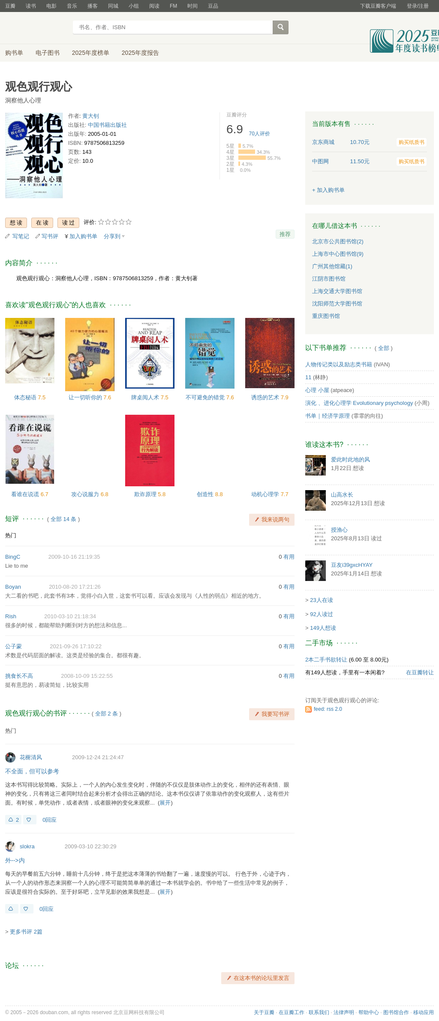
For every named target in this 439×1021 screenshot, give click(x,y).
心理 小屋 (317, 390)
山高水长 (342, 494)
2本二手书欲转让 (326, 659)
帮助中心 (368, 1012)
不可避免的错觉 (206, 397)
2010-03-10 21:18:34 (70, 616)
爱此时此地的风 (350, 459)
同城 (113, 6)
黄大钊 (90, 116)
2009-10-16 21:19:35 (74, 557)
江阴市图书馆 (329, 278)
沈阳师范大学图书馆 (337, 303)
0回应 (49, 820)
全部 (383, 348)
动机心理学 (266, 494)
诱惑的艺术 (266, 397)
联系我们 (319, 1012)
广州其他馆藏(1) (332, 266)
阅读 (154, 6)
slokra (27, 846)
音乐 (72, 6)
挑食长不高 (19, 676)
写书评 (50, 236)
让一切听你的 (86, 397)
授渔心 (339, 530)
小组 (134, 6)
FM (173, 6)
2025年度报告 (140, 52)
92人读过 (321, 614)
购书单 (14, 52)
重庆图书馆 (326, 316)
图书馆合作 (396, 1012)
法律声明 (344, 1012)
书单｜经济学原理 (327, 416)
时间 (192, 6)
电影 (51, 6)
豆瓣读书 (36, 28)
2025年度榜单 (90, 52)
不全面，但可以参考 (32, 771)
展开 (165, 802)
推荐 (285, 234)
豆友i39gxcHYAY (352, 565)
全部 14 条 (64, 519)
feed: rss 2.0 (328, 709)
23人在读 (321, 600)
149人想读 (323, 628)
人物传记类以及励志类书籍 (338, 364)
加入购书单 (83, 236)
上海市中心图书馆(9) (338, 254)
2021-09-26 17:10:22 (76, 646)
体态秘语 (26, 397)
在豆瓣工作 (291, 1012)
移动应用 (423, 1012)
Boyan (13, 587)
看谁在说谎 (26, 494)
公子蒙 (13, 646)
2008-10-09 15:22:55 (87, 676)
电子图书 (48, 52)
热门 (10, 535)
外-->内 (15, 860)
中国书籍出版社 (107, 125)
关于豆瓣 (264, 1012)
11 (308, 377)
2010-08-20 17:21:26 (75, 587)
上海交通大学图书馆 (337, 291)
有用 (289, 557)
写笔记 (20, 236)
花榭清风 (31, 757)
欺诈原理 (146, 494)
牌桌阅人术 (146, 397)
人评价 (259, 134)
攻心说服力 (86, 494)
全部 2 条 (106, 713)
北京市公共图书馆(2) (338, 241)
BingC (12, 557)
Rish (10, 616)
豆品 (213, 6)
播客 (92, 6)
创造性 (206, 494)
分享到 (112, 236)
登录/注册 (418, 6)
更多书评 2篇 (26, 931)
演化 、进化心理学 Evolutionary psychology (359, 403)
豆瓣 (10, 6)
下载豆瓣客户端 (378, 6)
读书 (31, 6)
